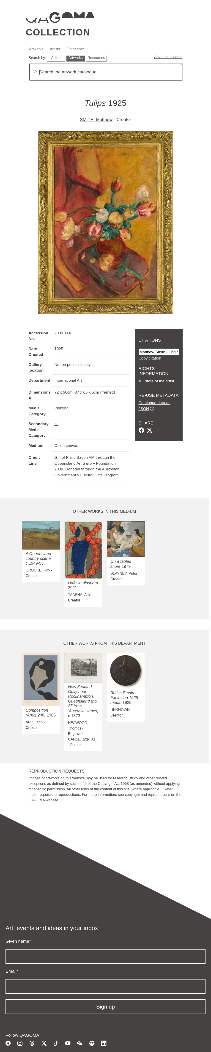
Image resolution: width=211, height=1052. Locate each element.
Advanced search (168, 57)
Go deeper (75, 49)
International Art (68, 380)
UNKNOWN (120, 710)
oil (56, 423)
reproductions (69, 795)
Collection (58, 32)
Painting (62, 408)
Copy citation (150, 358)
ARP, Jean (34, 722)
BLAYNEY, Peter (123, 573)
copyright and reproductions (147, 795)
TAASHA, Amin (80, 595)
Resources (96, 58)
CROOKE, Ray (38, 570)
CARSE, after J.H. (83, 739)
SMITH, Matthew (96, 119)
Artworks (36, 49)
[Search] (106, 72)
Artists (55, 49)
